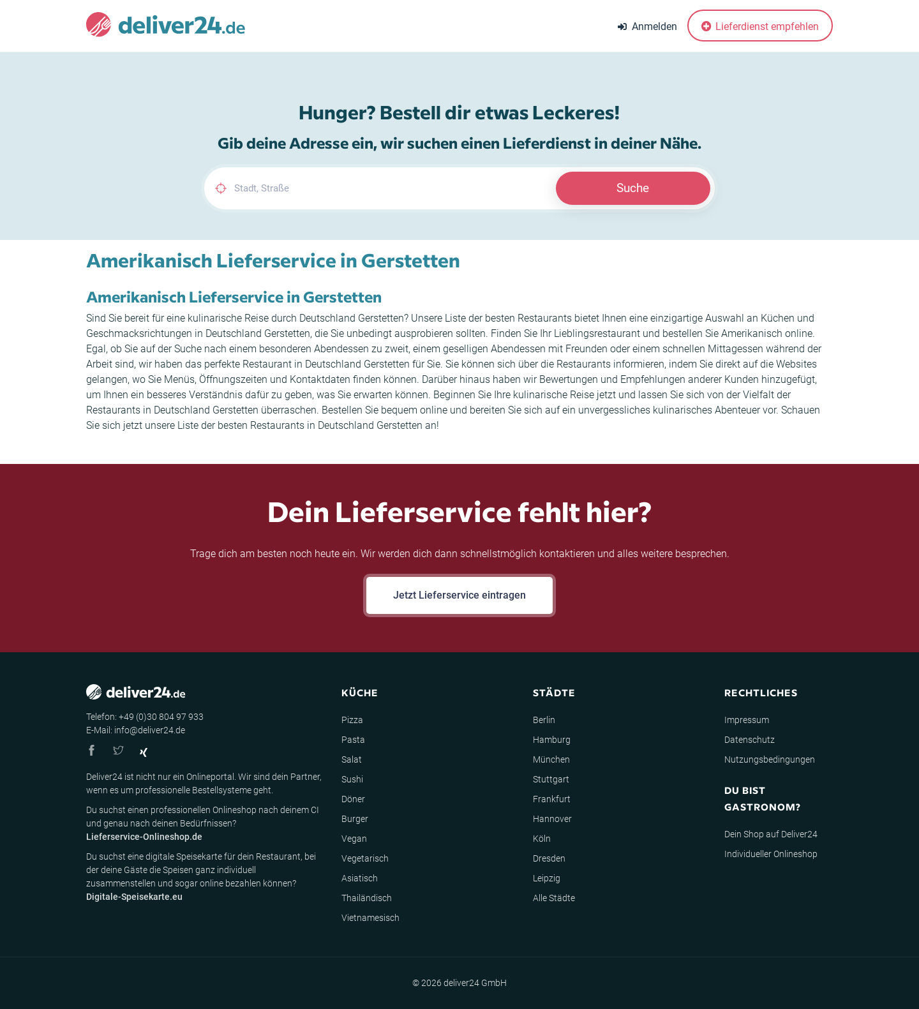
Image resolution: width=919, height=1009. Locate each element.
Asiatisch (359, 878)
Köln (542, 838)
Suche (632, 188)
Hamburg (552, 740)
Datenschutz (749, 740)
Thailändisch (366, 898)
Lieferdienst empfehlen (760, 26)
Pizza (352, 720)
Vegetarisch (365, 858)
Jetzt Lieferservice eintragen (459, 595)
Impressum (746, 720)
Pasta (353, 740)
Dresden (549, 858)
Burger (354, 819)
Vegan (354, 838)
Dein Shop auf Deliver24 (771, 834)
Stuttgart (551, 779)
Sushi (352, 779)
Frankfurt (552, 799)
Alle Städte (554, 898)
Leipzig (546, 878)
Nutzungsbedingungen (769, 759)
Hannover (552, 819)
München (551, 759)
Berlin (544, 720)
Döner (353, 799)
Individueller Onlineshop (771, 854)
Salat (351, 759)
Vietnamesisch (370, 918)
